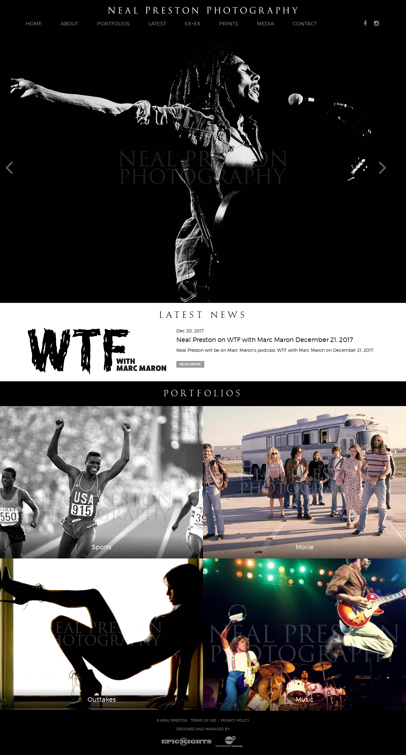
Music (304, 699)
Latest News (203, 315)
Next (390, 167)
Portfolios (203, 393)
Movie (305, 547)
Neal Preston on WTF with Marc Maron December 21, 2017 (264, 340)
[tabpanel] (203, 167)
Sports (101, 547)
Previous (16, 167)
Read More (190, 364)
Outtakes (102, 699)
